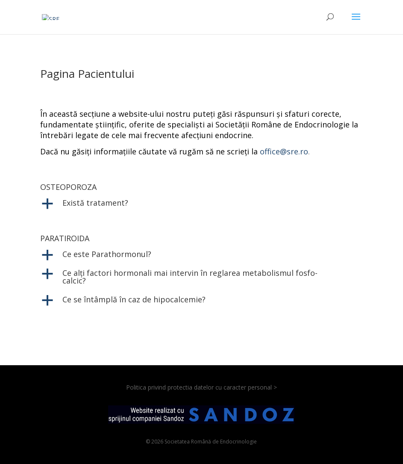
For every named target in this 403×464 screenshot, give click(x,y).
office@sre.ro (284, 151)
